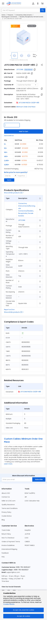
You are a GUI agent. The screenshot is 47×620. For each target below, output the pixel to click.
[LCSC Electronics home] (14, 3)
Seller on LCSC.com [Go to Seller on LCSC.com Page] (8, 501)
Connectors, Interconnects (23, 15)
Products (10, 15)
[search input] (21, 10)
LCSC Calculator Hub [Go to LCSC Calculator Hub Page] (32, 501)
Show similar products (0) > (14, 193)
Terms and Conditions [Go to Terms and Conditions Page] (9, 508)
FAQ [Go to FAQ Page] (3, 557)
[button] (33, 3)
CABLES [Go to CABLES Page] (27, 542)
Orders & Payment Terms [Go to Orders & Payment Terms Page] (11, 542)
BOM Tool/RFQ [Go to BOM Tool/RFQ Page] (30, 493)
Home (3, 15)
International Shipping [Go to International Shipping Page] (9, 549)
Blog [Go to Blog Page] (3, 520)
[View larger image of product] (23, 37)
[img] (14, 55)
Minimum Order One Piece (25, 107)
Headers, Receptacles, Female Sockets (31, 17)
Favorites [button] (31, 26)
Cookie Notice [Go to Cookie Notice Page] (7, 516)
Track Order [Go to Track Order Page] (6, 530)
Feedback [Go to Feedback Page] (5, 553)
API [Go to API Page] (26, 497)
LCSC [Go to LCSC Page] (26, 538)
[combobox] (27, 84)
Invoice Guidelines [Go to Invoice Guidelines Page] (8, 545)
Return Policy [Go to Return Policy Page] (6, 534)
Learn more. (8, 464)
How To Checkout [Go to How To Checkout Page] (8, 538)
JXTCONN (20, 69)
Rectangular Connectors (9, 17)
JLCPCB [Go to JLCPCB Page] (27, 534)
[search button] (42, 10)
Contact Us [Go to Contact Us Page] (6, 497)
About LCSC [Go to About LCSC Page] (6, 493)
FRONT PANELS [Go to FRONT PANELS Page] (30, 545)
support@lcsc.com (13, 572)
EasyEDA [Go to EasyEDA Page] (28, 530)
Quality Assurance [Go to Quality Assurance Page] (8, 505)
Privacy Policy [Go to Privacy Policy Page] (6, 512)
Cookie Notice (8, 604)
